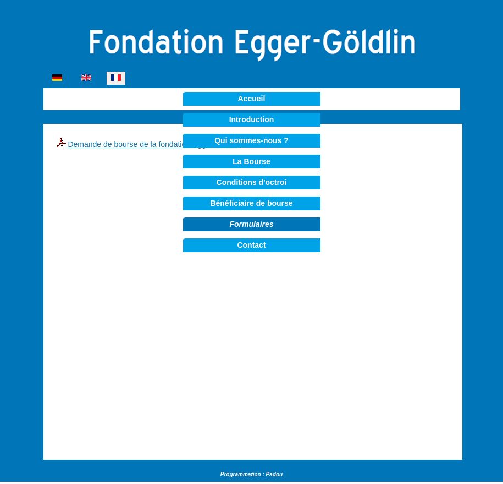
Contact (251, 245)
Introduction (251, 119)
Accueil (252, 98)
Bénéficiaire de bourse (251, 203)
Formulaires (251, 224)
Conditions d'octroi (252, 182)
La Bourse (251, 161)
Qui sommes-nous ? (251, 140)
